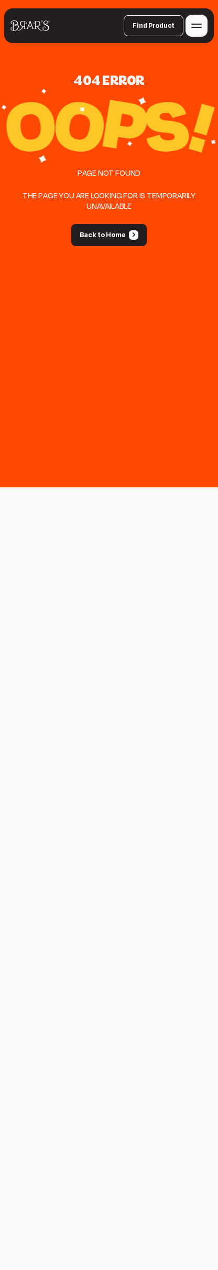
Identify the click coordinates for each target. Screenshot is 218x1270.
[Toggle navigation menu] (197, 26)
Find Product (154, 25)
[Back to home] (30, 25)
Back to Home (102, 235)
